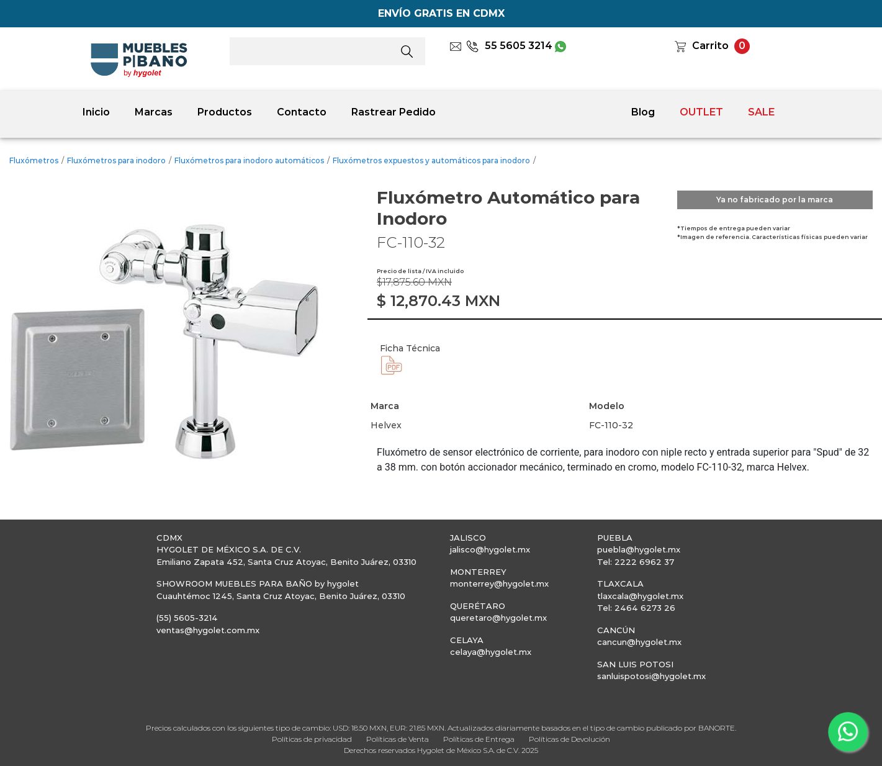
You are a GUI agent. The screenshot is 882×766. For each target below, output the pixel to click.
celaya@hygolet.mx (490, 652)
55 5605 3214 (509, 46)
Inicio (96, 112)
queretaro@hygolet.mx (498, 618)
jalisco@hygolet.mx (490, 549)
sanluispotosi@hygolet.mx (651, 676)
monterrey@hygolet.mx (499, 583)
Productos (224, 112)
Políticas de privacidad (312, 739)
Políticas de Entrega (479, 739)
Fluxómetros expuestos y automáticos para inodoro (431, 160)
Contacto (301, 112)
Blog (643, 112)
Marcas (154, 112)
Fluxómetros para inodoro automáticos (249, 160)
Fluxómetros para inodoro (116, 160)
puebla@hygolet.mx (638, 549)
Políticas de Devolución (569, 739)
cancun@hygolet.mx (639, 642)
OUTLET (701, 112)
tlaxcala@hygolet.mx (640, 596)
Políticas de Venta (397, 739)
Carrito (710, 46)
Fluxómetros (33, 160)
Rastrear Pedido (393, 112)
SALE (761, 112)
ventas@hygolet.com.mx (207, 630)
